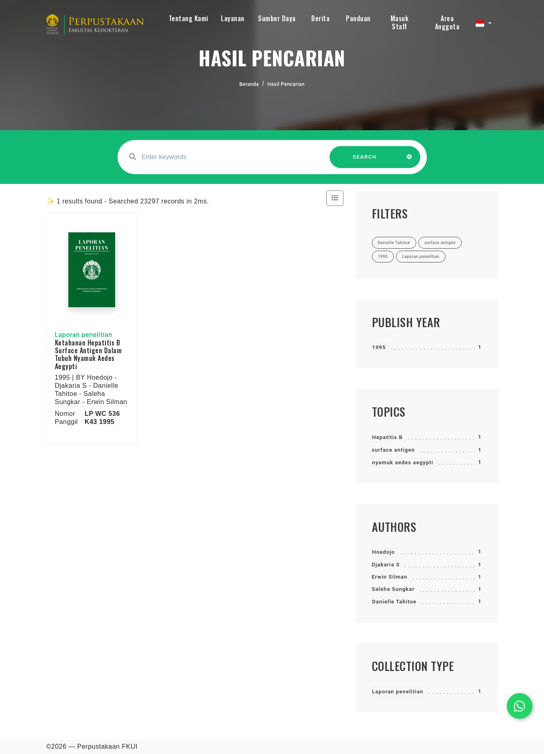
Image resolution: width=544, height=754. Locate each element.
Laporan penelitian (398, 691)
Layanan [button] (233, 18)
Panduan (358, 18)
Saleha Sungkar (393, 589)
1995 (379, 347)
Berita (320, 18)
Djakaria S (386, 565)
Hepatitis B (387, 437)
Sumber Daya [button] (277, 18)
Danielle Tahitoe (394, 602)
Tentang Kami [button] (188, 18)
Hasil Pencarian (286, 84)
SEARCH (364, 161)
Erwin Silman (390, 577)
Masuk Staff (400, 22)
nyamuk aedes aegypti (402, 462)
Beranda (249, 84)
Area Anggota (447, 22)
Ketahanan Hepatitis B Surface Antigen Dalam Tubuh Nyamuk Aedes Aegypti (88, 354)
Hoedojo (383, 552)
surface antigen (393, 450)
